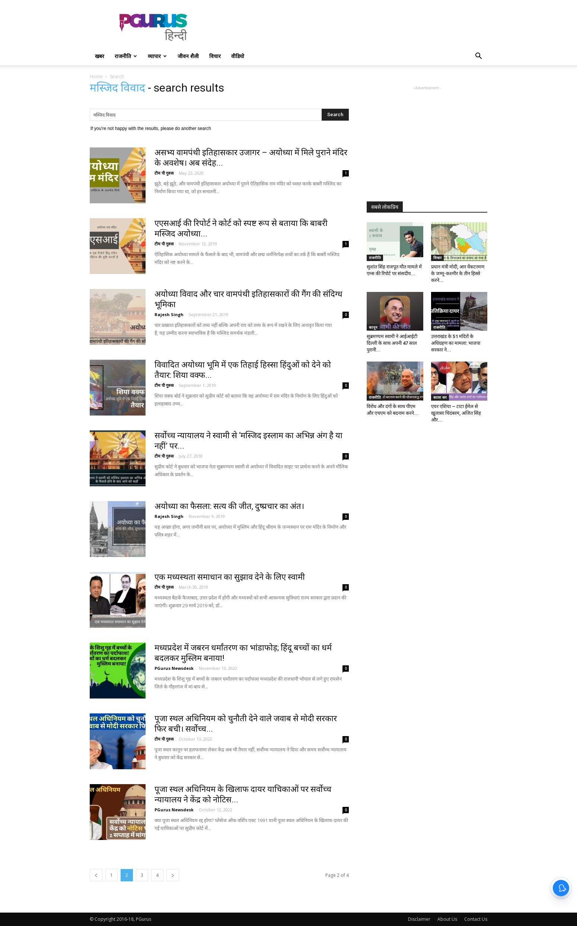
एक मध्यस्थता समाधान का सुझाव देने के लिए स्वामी (229, 577)
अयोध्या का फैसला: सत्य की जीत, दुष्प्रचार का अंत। (229, 506)
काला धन (440, 397)
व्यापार (157, 56)
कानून (373, 327)
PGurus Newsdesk (174, 668)
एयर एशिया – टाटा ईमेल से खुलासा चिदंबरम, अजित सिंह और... (456, 413)
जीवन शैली (188, 56)
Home (96, 76)
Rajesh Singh (169, 314)
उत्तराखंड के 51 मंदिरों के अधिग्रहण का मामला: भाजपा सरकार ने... (455, 343)
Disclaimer (419, 919)
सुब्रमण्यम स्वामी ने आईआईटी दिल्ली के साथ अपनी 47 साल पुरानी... (392, 343)
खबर (99, 56)
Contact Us (475, 919)
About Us (447, 919)
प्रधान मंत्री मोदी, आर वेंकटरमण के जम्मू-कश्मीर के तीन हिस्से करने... (457, 273)
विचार (215, 56)
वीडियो (237, 56)
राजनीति (126, 56)
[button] (478, 56)
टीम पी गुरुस (163, 173)
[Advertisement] (351, 27)
